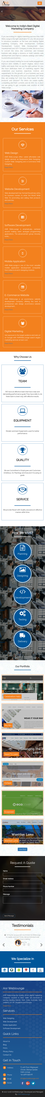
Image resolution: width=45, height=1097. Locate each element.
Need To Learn (11, 754)
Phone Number (8, 886)
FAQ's (5, 1048)
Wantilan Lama (11, 841)
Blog (4, 1045)
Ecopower (9, 812)
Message (6, 894)
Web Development (10, 1022)
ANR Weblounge (24, 1094)
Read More (9, 167)
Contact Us (7, 1055)
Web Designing (8, 1018)
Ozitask (7, 783)
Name (5, 871)
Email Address (8, 879)
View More (22, 849)
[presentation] (18, 909)
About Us (6, 1041)
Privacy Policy (8, 1051)
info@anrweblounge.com (29, 1078)
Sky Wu (7, 725)
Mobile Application (10, 1025)
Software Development (11, 1028)
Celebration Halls (12, 696)
